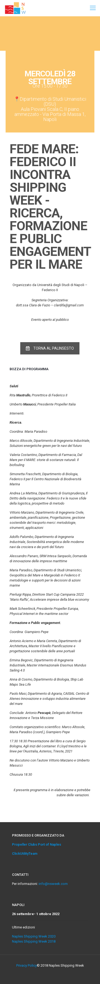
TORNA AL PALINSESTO (50, 348)
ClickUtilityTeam (24, 854)
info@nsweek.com (53, 884)
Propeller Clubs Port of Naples (36, 844)
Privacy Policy (26, 965)
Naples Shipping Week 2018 (33, 941)
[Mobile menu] (92, 8)
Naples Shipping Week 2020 (33, 936)
